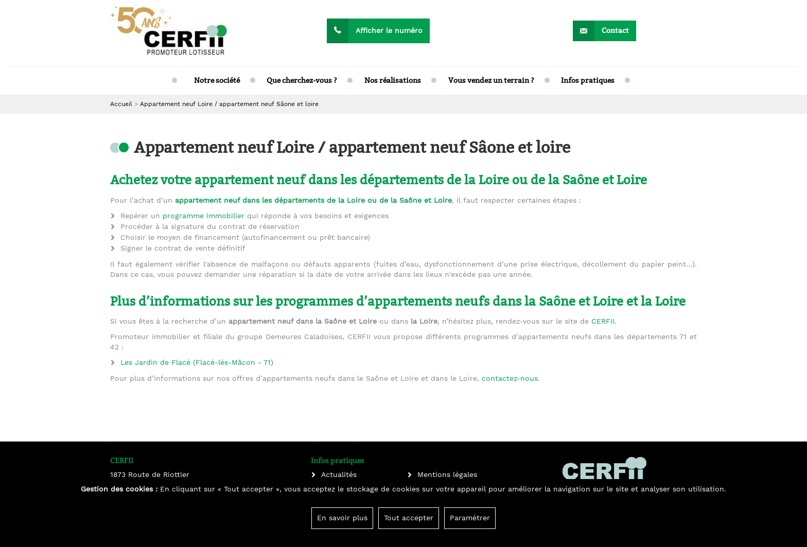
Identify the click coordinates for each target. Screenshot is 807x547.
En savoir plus (342, 518)
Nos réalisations (392, 80)
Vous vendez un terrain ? (491, 80)
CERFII (603, 321)
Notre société (217, 80)
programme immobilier (203, 216)
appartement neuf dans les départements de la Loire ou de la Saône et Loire (313, 200)
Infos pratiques (588, 80)
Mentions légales (447, 475)
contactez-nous (510, 378)
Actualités (339, 475)
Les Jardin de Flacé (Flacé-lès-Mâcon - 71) (196, 362)
